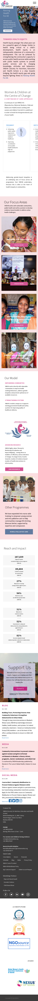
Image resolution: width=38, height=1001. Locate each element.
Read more (5, 738)
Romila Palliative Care (19, 532)
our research (14, 469)
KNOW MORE (7, 30)
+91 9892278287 (8, 841)
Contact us (13, 694)
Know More (19, 245)
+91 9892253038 (8, 829)
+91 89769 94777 (8, 851)
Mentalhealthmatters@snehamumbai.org (15, 848)
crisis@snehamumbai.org (10, 839)
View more (5, 801)
